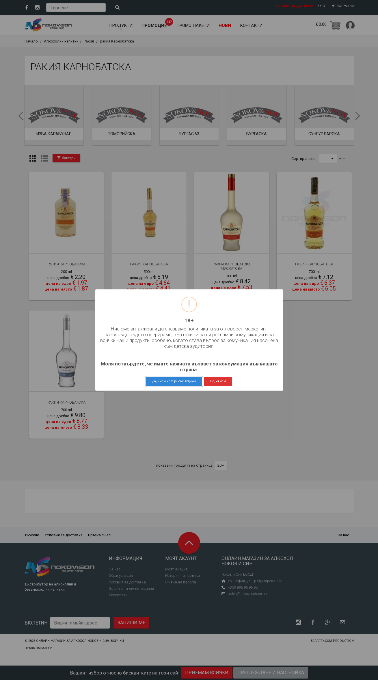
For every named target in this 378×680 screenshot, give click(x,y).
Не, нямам (218, 381)
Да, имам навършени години (174, 381)
